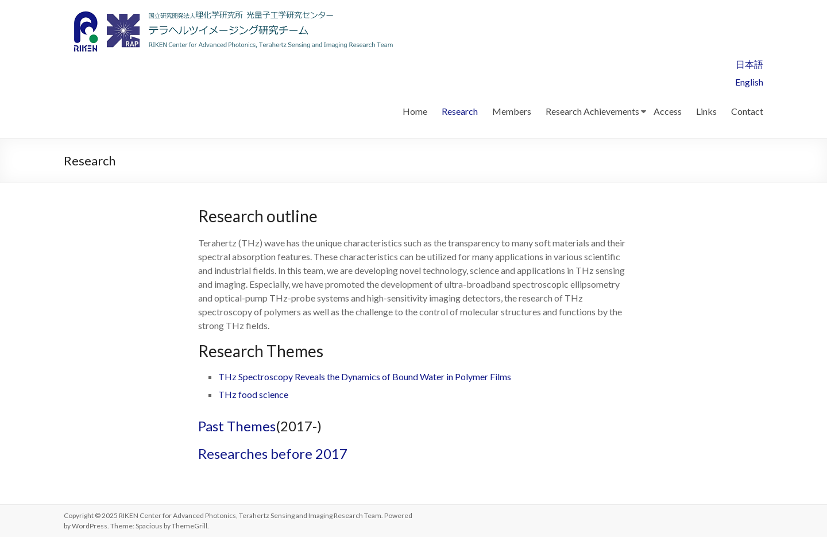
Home (415, 111)
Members (511, 111)
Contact (747, 111)
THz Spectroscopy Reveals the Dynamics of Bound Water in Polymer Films (364, 376)
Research (460, 111)
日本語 (749, 64)
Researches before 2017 (272, 453)
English (749, 81)
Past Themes (237, 426)
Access (668, 111)
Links (706, 111)
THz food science (253, 394)
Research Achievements (592, 111)
